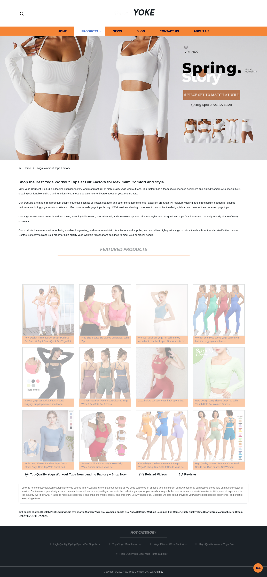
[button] (22, 14)
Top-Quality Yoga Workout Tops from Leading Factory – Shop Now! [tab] (76, 475)
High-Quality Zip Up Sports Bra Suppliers (79, 544)
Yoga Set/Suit (137, 512)
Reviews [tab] (188, 475)
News (117, 31)
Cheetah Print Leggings (53, 512)
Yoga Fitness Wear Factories (173, 544)
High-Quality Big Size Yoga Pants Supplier (146, 553)
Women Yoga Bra (95, 512)
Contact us (169, 31)
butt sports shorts (29, 512)
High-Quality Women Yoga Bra (219, 544)
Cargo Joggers (38, 515)
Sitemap (158, 571)
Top (258, 568)
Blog (141, 31)
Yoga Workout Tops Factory (53, 168)
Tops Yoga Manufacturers (129, 544)
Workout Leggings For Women (163, 512)
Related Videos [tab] (153, 475)
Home (62, 31)
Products (89, 31)
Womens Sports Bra (117, 512)
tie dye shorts (76, 512)
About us (201, 31)
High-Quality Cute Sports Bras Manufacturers (208, 512)
